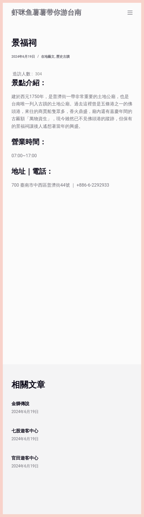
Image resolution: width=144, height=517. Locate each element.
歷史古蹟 (63, 57)
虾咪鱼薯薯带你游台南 (46, 12)
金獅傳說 (20, 403)
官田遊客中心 (24, 458)
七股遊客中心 (24, 430)
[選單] (130, 12)
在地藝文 (48, 57)
